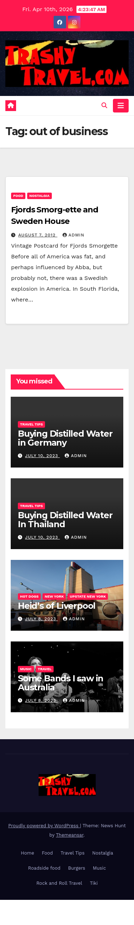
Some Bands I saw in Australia (60, 682)
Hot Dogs (29, 596)
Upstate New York (88, 596)
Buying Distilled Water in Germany (65, 438)
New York (54, 596)
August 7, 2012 (38, 235)
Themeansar (70, 835)
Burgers (76, 868)
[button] (104, 105)
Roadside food (44, 868)
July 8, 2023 (41, 618)
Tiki (94, 883)
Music (26, 669)
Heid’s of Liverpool (56, 605)
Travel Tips (31, 424)
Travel (45, 669)
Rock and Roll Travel (59, 883)
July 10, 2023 (42, 455)
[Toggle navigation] (121, 105)
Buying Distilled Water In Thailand (65, 519)
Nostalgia (39, 196)
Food (18, 196)
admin (74, 235)
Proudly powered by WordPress (44, 825)
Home (27, 853)
